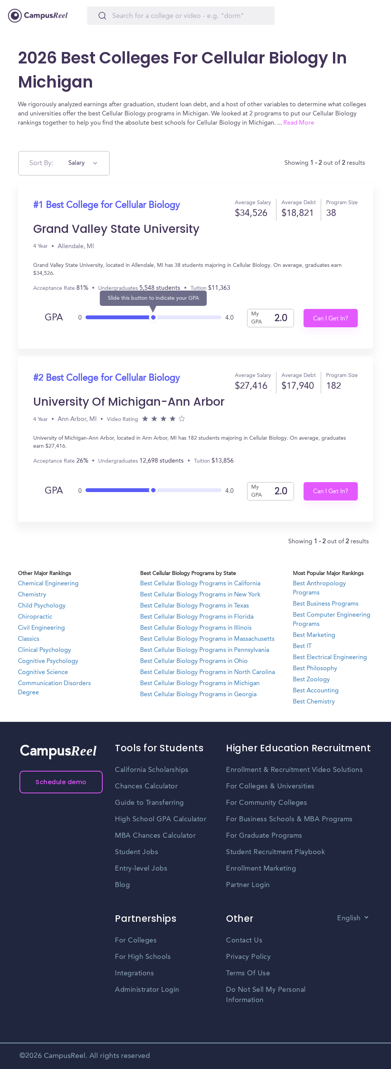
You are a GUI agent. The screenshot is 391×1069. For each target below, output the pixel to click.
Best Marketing (314, 635)
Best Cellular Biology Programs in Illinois (196, 628)
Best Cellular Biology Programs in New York (200, 595)
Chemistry (32, 595)
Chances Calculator (146, 786)
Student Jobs (136, 852)
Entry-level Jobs (141, 868)
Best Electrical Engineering (330, 658)
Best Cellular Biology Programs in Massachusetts (207, 639)
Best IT (302, 646)
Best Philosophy (315, 669)
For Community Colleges (266, 802)
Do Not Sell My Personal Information (266, 995)
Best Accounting (316, 691)
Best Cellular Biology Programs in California (200, 584)
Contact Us (244, 940)
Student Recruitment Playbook (275, 852)
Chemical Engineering (48, 584)
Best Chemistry (314, 702)
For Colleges (136, 940)
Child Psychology (42, 606)
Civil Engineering (41, 628)
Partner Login (248, 885)
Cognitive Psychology (48, 661)
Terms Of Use (248, 973)
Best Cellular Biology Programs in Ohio (194, 661)
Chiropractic (35, 617)
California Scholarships (152, 770)
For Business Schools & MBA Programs (289, 819)
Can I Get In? (330, 319)
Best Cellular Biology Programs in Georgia (198, 695)
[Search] (181, 15)
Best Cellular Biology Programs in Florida (197, 617)
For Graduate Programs (264, 835)
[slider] (153, 315)
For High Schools (143, 957)
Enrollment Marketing (261, 868)
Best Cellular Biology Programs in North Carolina (207, 672)
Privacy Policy (248, 957)
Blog (122, 885)
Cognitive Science (43, 672)
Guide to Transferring (149, 802)
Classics (28, 639)
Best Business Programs (326, 604)
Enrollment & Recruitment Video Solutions (294, 770)
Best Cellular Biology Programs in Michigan (200, 684)
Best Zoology (311, 680)
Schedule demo (61, 782)
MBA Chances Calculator (155, 835)
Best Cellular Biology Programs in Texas (194, 606)
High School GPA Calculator (160, 819)
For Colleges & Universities (270, 786)
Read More (298, 123)
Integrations (134, 973)
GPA (54, 318)
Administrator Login (147, 989)
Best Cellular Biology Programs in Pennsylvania (204, 650)
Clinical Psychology (44, 650)
